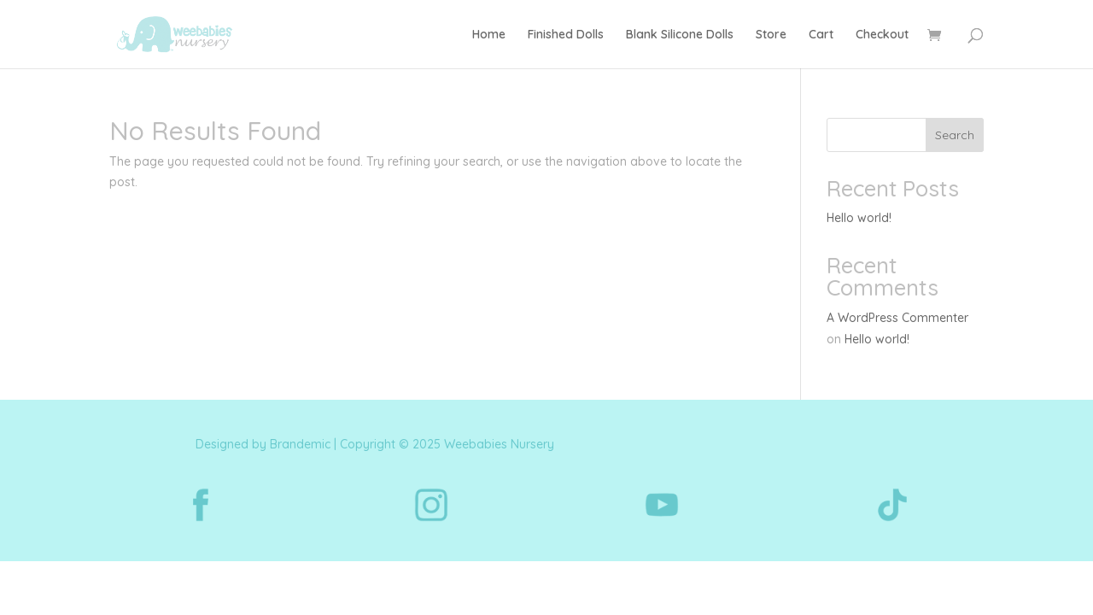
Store (771, 35)
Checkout (882, 35)
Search (954, 135)
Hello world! (859, 218)
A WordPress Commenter (897, 317)
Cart (821, 35)
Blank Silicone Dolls (680, 35)
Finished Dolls (566, 35)
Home (489, 35)
